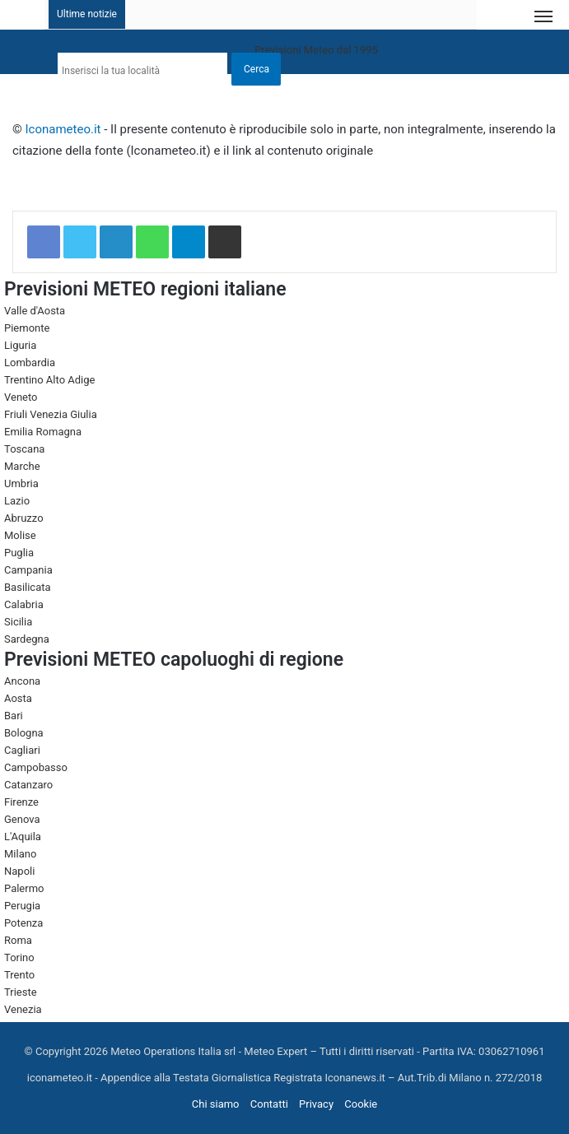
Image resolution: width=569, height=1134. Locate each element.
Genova (22, 819)
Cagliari (22, 750)
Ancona (22, 681)
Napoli (19, 871)
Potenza (23, 923)
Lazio (17, 501)
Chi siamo (216, 1104)
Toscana (24, 449)
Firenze (21, 802)
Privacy (316, 1104)
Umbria (21, 483)
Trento (19, 975)
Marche (22, 466)
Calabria (24, 604)
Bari (13, 715)
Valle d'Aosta (34, 310)
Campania (28, 570)
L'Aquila (22, 836)
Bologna (24, 733)
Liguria (20, 345)
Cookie (360, 1104)
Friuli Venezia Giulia (50, 414)
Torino (19, 957)
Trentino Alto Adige (49, 380)
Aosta (18, 698)
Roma (18, 940)
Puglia (19, 552)
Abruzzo (24, 518)
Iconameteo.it (63, 129)
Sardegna (26, 639)
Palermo (24, 888)
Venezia (23, 1009)
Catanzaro (28, 784)
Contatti (269, 1104)
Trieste (20, 992)
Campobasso (36, 767)
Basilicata (27, 587)
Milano (20, 854)
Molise (20, 535)
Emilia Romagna (43, 431)
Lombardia (29, 362)
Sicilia (18, 622)
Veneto (21, 397)
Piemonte (26, 328)
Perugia (22, 905)
